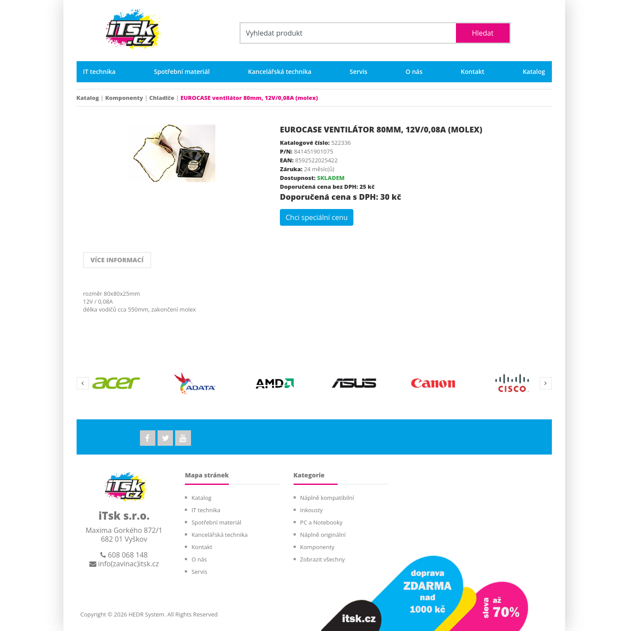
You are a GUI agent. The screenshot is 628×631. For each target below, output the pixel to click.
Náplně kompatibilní (327, 498)
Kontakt (473, 72)
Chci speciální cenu (317, 217)
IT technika (99, 72)
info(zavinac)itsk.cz (124, 564)
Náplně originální (322, 535)
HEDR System (146, 614)
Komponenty (124, 98)
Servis (358, 72)
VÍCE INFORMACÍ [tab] (115, 260)
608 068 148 (124, 555)
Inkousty (311, 510)
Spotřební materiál (182, 72)
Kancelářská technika (280, 72)
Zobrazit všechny (322, 559)
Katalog (534, 72)
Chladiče (161, 98)
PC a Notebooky (321, 522)
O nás (414, 72)
